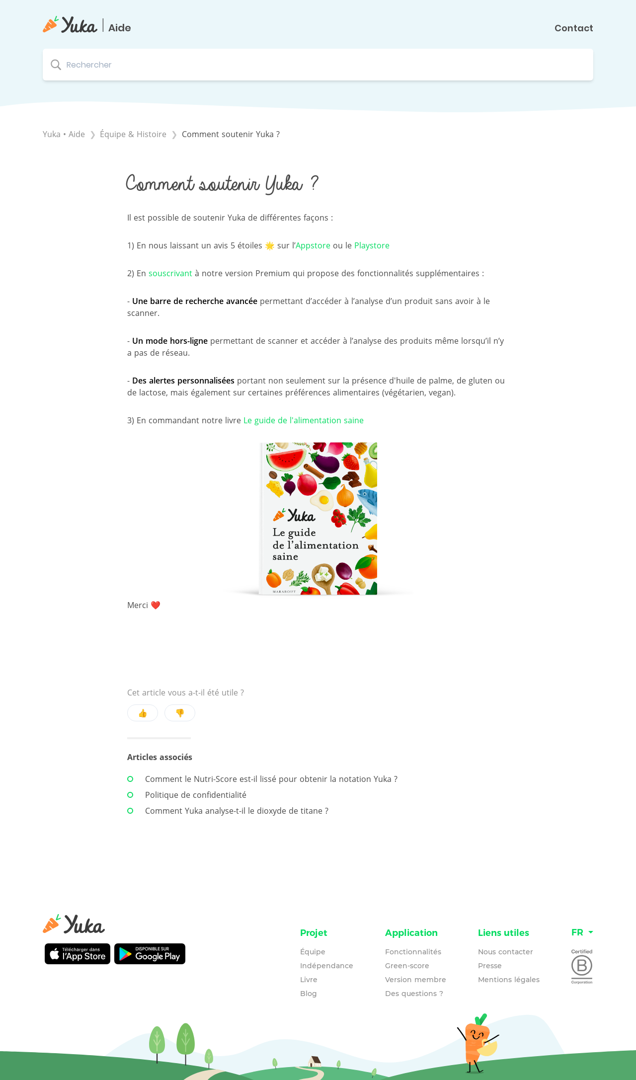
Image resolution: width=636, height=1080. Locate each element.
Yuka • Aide (64, 134)
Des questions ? (414, 993)
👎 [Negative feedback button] (180, 712)
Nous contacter (505, 951)
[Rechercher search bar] (318, 64)
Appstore (313, 245)
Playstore (372, 245)
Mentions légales (509, 979)
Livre (309, 979)
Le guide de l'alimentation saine (303, 420)
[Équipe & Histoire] (134, 134)
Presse (490, 965)
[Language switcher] (582, 932)
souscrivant (170, 273)
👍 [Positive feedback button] (143, 712)
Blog (308, 993)
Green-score (407, 965)
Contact (574, 28)
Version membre (415, 979)
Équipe (312, 951)
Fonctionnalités (413, 951)
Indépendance (326, 965)
